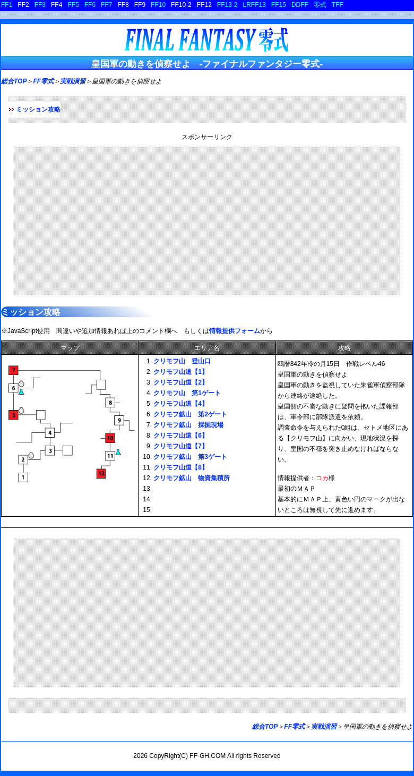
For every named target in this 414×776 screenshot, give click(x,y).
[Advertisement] (207, 221)
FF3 (40, 4)
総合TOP (14, 81)
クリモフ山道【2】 (180, 382)
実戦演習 (72, 81)
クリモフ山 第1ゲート (187, 393)
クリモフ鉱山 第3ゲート (190, 457)
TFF (337, 4)
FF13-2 (227, 4)
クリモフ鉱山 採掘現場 (188, 425)
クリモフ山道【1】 (180, 372)
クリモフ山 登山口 (182, 361)
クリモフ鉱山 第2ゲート (190, 414)
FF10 (158, 4)
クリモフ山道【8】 (180, 467)
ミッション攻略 (38, 109)
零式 (320, 4)
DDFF (299, 4)
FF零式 (43, 81)
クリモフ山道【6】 (180, 435)
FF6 (90, 4)
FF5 (73, 4)
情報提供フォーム (234, 331)
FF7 (106, 4)
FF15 (278, 4)
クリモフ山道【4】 (180, 403)
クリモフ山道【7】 (180, 446)
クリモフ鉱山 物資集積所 (191, 478)
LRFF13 (254, 4)
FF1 (6, 4)
